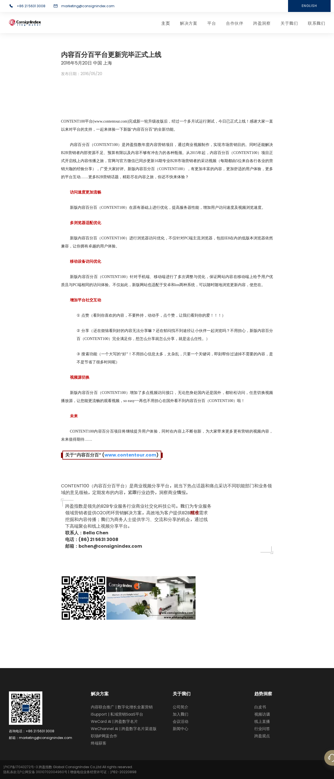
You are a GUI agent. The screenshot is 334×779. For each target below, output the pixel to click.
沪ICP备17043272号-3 (20, 767)
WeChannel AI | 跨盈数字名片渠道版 (124, 728)
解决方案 (188, 23)
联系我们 (316, 23)
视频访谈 (262, 714)
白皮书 (260, 707)
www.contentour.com (130, 455)
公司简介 (180, 707)
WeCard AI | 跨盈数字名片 (114, 721)
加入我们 (180, 714)
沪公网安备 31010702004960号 (42, 772)
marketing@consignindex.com (87, 6)
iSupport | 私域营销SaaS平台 (117, 714)
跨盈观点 (262, 736)
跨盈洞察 (261, 23)
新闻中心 (180, 728)
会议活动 (180, 721)
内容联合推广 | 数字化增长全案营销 (122, 707)
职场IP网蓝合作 (104, 736)
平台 (211, 23)
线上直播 (262, 721)
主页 (165, 23)
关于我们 (289, 23)
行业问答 (262, 728)
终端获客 (98, 743)
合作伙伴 (234, 23)
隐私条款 (10, 772)
